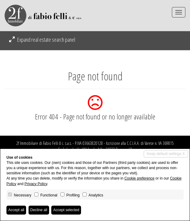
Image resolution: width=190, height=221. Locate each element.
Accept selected (66, 210)
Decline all (38, 210)
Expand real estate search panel (42, 39)
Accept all (16, 210)
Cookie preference (139, 178)
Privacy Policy (36, 184)
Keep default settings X (166, 154)
